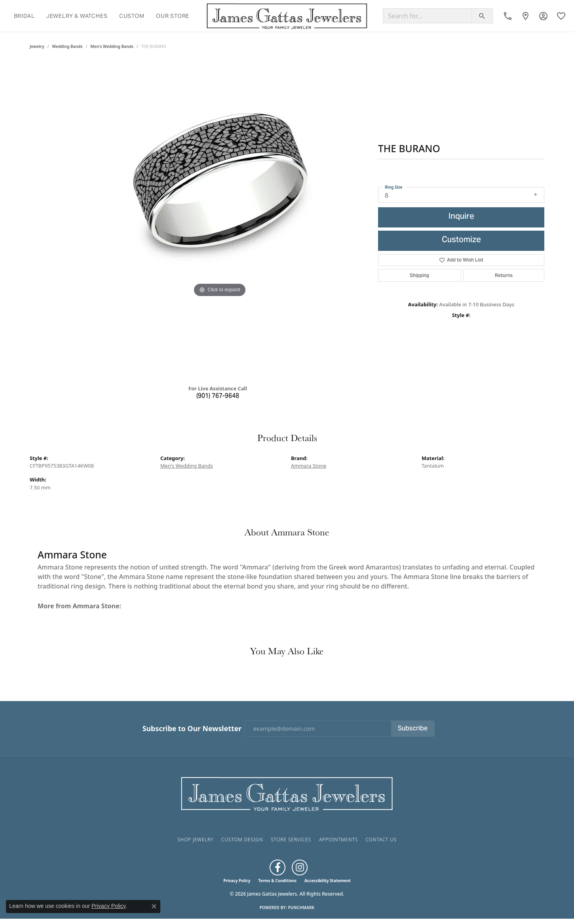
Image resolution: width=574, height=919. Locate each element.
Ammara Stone (308, 465)
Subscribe (413, 729)
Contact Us (381, 839)
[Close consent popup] (154, 906)
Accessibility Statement (327, 881)
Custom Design (242, 839)
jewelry (37, 46)
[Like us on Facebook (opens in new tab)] (277, 867)
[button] (543, 16)
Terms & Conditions (277, 881)
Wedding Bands (67, 46)
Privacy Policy (236, 881)
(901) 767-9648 (217, 396)
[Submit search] (482, 15)
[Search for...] (427, 15)
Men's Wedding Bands (111, 46)
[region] (219, 219)
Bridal (24, 15)
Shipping (419, 275)
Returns (504, 275)
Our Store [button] (172, 15)
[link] (508, 16)
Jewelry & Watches (77, 15)
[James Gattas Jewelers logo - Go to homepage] (287, 16)
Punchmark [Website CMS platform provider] (301, 907)
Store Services (291, 839)
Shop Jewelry (195, 839)
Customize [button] (461, 240)
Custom (131, 15)
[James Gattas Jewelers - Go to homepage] (287, 793)
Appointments (338, 839)
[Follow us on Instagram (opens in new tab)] (300, 867)
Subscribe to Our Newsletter (192, 728)
